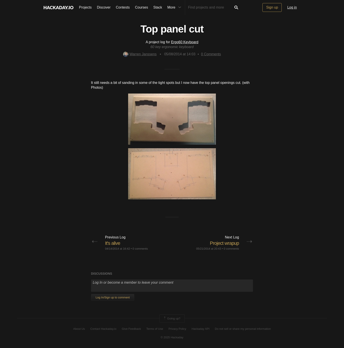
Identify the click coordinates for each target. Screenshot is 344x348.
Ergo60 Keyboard (185, 42)
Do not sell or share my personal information (243, 328)
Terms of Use (154, 328)
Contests (123, 7)
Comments (211, 54)
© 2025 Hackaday (172, 337)
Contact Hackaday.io (103, 328)
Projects (85, 7)
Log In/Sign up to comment (113, 297)
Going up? (172, 318)
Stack (157, 7)
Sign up (272, 7)
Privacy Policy (177, 328)
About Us (79, 328)
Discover (104, 7)
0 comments (140, 248)
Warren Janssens (140, 54)
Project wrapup (224, 243)
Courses (141, 7)
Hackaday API (201, 328)
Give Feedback (131, 328)
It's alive (112, 243)
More (175, 7)
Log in (292, 7)
